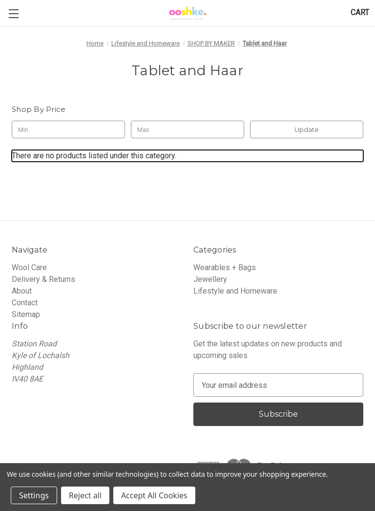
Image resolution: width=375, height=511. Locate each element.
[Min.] (68, 129)
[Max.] (187, 129)
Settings (34, 495)
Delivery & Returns (43, 279)
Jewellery (210, 279)
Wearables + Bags (224, 267)
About (22, 291)
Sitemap (26, 314)
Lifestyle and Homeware (235, 291)
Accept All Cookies (154, 495)
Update (306, 129)
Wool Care (29, 267)
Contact (25, 302)
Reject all (85, 495)
